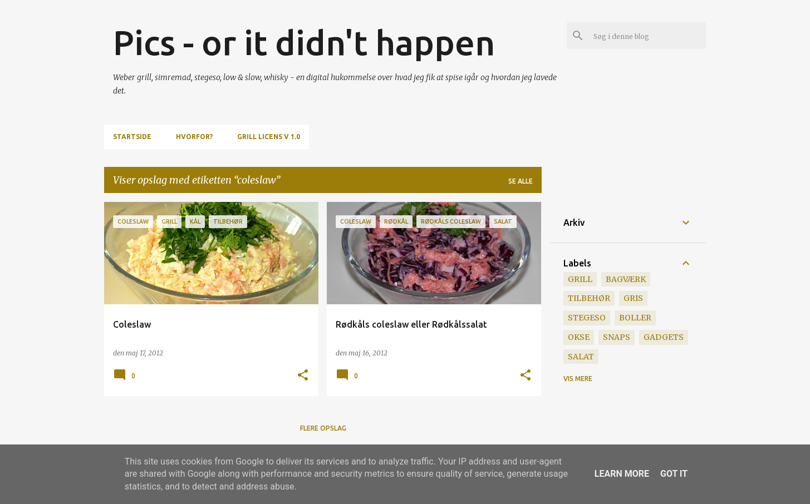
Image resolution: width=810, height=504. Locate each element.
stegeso (587, 318)
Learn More (622, 473)
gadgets (664, 337)
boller (635, 318)
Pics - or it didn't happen (304, 42)
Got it (674, 473)
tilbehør (589, 298)
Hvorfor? (194, 136)
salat (581, 357)
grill (580, 279)
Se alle (520, 181)
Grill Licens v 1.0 (268, 136)
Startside (132, 136)
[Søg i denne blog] (647, 35)
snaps (616, 337)
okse (579, 337)
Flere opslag (323, 428)
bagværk (626, 279)
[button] (303, 375)
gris (633, 298)
